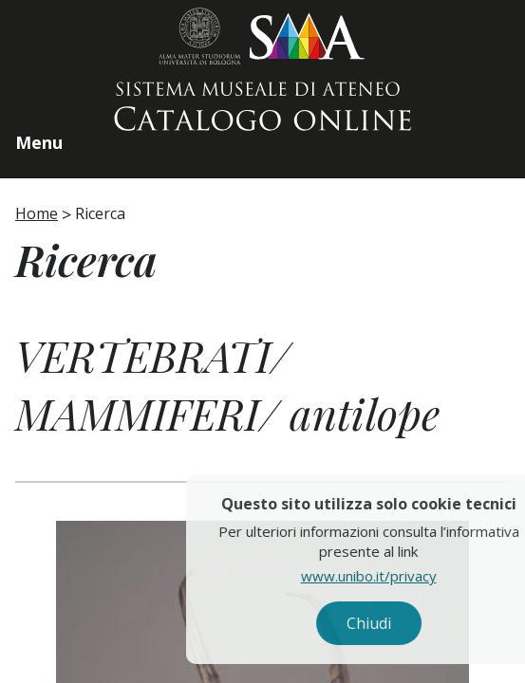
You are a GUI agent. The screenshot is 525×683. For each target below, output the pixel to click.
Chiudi (395, 623)
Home (36, 213)
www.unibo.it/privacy (395, 575)
